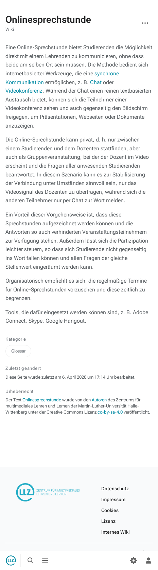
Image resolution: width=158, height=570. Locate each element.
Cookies (110, 510)
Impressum (113, 499)
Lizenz (108, 521)
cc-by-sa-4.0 (110, 412)
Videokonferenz (23, 91)
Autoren (99, 399)
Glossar (18, 351)
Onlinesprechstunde (41, 399)
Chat (96, 82)
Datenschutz (115, 488)
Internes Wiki (115, 532)
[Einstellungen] (133, 560)
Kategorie (15, 339)
